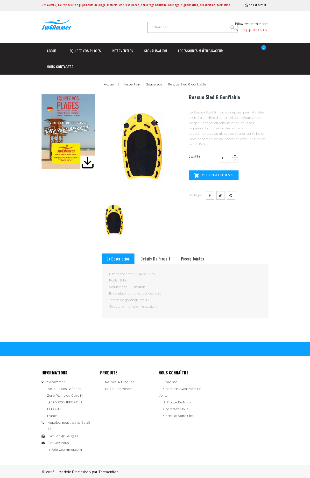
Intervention (123, 50)
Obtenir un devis (213, 175)
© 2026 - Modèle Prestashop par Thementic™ (80, 472)
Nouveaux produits (119, 382)
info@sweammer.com (252, 24)
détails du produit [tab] (155, 259)
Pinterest (231, 195)
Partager (210, 195)
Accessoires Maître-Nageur (200, 50)
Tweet (220, 195)
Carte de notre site (178, 416)
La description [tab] (118, 259)
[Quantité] (225, 157)
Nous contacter (60, 66)
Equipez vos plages (85, 50)
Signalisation (155, 50)
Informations (54, 373)
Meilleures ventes (119, 389)
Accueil (53, 50)
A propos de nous (177, 402)
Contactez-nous (175, 409)
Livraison (170, 382)
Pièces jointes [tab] (192, 259)
